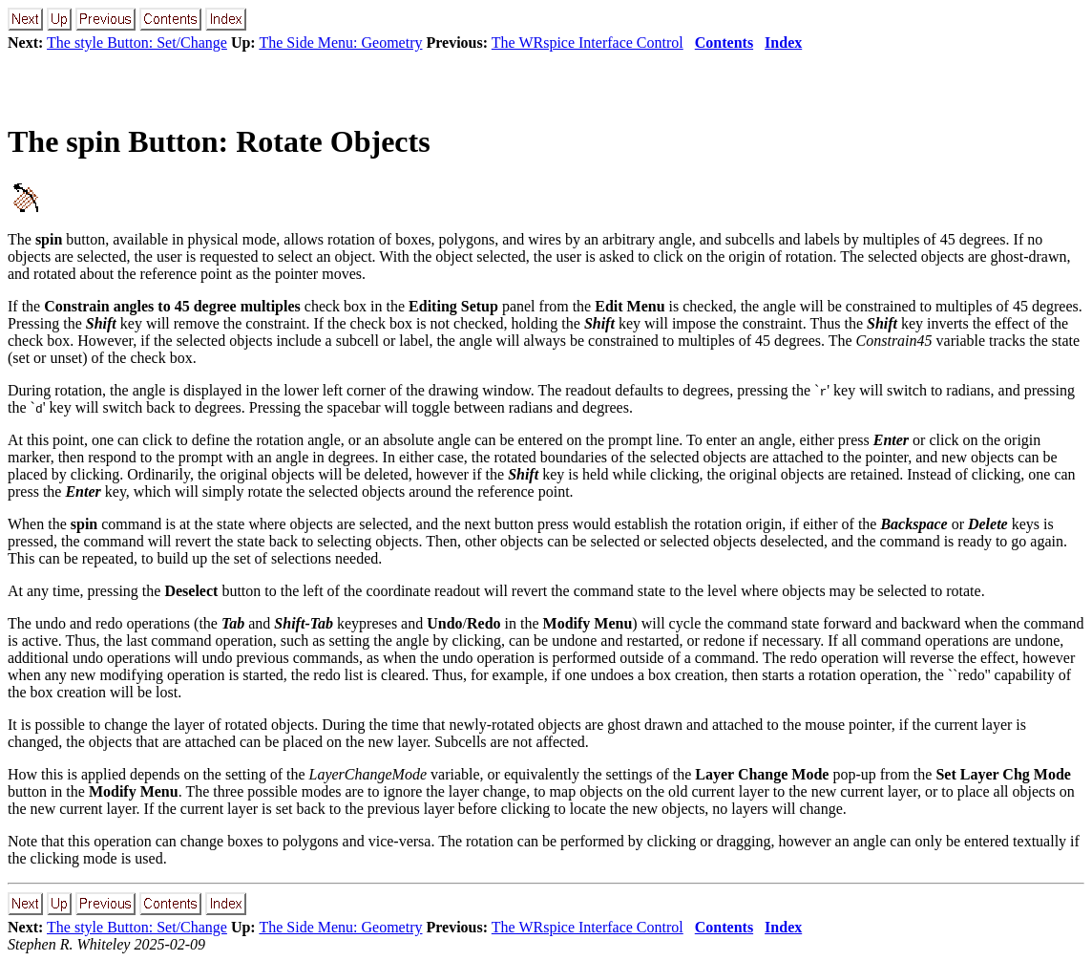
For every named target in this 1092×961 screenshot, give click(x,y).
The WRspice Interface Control (587, 42)
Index (783, 42)
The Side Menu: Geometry (340, 42)
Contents (724, 42)
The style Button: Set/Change (137, 42)
